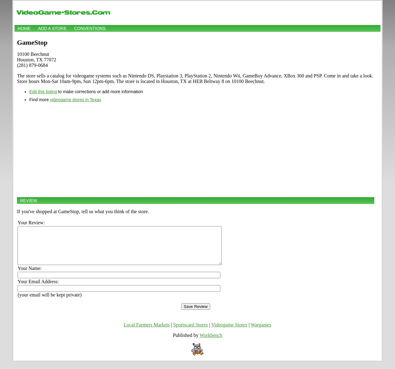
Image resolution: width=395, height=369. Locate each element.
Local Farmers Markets (147, 332)
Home (24, 28)
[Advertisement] (195, 149)
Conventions (90, 28)
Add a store (52, 28)
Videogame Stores (229, 332)
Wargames (261, 332)
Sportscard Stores (190, 332)
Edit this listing (43, 91)
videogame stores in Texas (75, 99)
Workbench (211, 342)
